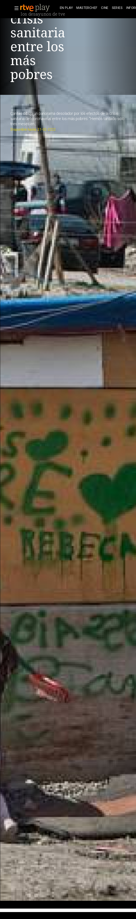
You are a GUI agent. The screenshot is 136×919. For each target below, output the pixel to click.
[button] (15, 8)
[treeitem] (66, 8)
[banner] (39, 7)
